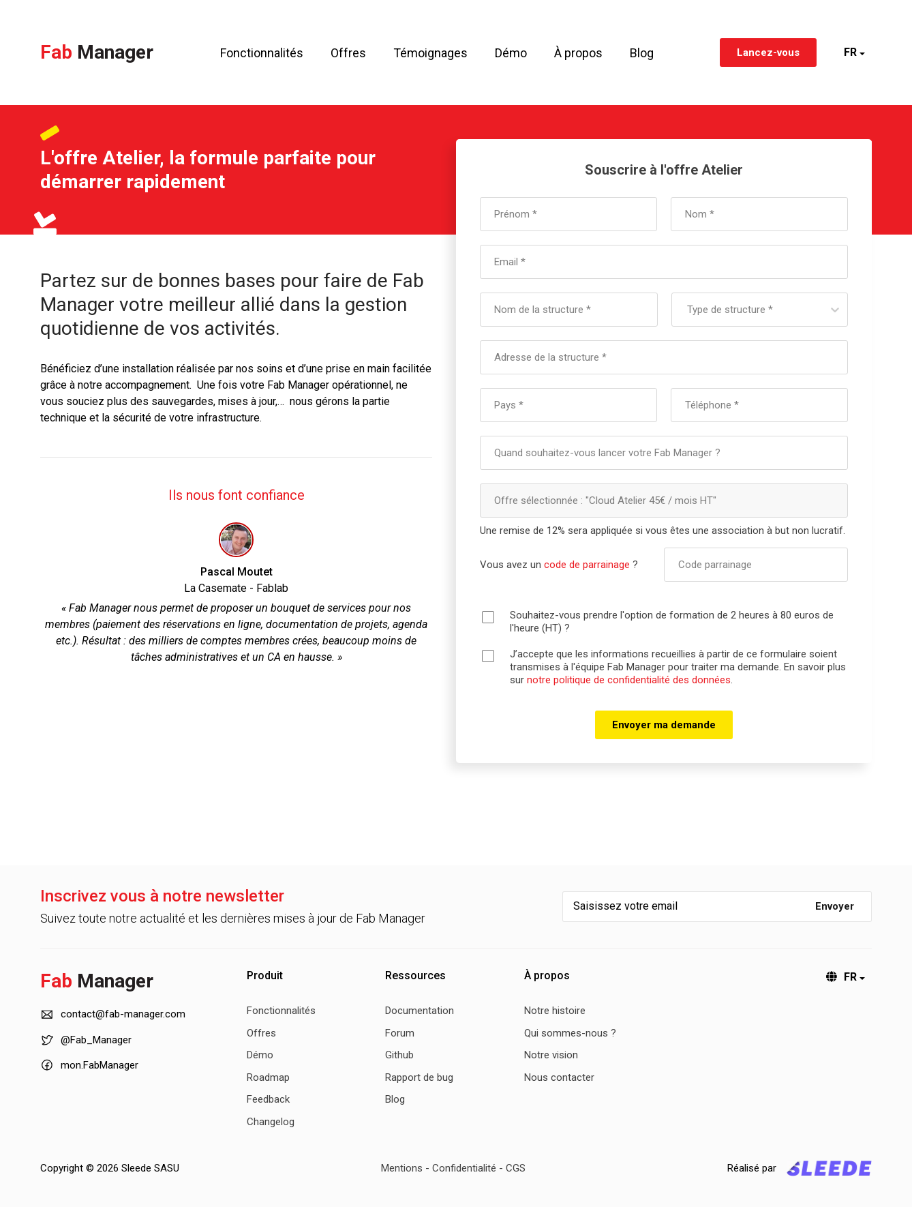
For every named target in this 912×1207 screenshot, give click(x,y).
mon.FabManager (89, 1064)
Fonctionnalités (261, 53)
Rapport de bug (419, 1077)
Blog (642, 53)
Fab (96, 52)
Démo (511, 53)
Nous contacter (559, 1077)
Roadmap (268, 1077)
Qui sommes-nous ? (570, 1033)
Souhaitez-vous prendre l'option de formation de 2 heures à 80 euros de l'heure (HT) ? (672, 621)
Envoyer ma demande (664, 725)
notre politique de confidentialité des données (629, 680)
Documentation (419, 1010)
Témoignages (430, 53)
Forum (399, 1033)
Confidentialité (464, 1168)
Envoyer (834, 906)
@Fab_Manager (86, 1040)
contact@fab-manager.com (112, 1014)
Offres (348, 53)
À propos (578, 53)
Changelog (270, 1122)
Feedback (268, 1099)
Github (399, 1055)
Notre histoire (555, 1010)
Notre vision (551, 1055)
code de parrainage (587, 564)
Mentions (402, 1168)
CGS (516, 1168)
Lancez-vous (768, 52)
